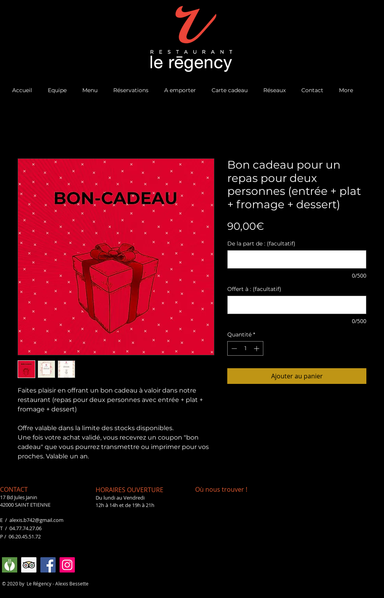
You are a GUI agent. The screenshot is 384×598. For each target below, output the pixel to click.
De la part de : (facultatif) (261, 243)
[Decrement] (233, 348)
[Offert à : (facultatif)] (297, 305)
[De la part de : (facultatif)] (297, 259)
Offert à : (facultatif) (254, 289)
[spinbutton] (245, 348)
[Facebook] (48, 565)
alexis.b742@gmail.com (36, 519)
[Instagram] (67, 565)
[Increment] (257, 348)
